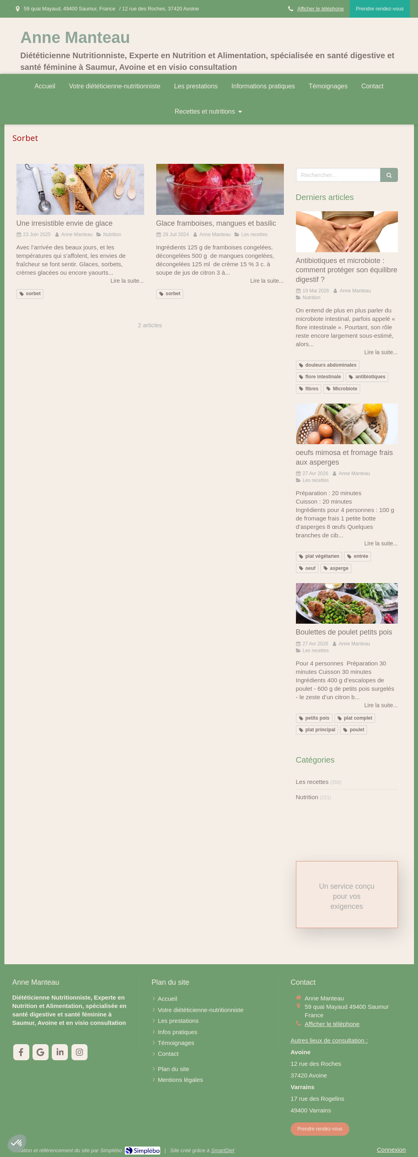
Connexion (391, 1149)
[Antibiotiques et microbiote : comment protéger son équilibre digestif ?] (347, 231)
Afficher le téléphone (320, 9)
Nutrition (307, 797)
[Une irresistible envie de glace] (80, 189)
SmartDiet (222, 1150)
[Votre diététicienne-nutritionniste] (200, 1010)
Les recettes (312, 781)
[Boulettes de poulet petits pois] (347, 603)
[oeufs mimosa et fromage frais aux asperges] (347, 424)
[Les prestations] (178, 1020)
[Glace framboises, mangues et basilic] (220, 189)
